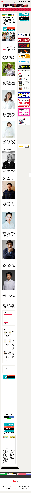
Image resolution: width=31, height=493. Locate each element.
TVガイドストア (19, 486)
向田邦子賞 (11, 2)
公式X (4, 370)
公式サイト (5, 368)
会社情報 (26, 488)
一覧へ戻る (10, 468)
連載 (21, 2)
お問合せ (23, 488)
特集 (19, 2)
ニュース (17, 2)
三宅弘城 (9, 58)
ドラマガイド (14, 2)
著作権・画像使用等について (17, 488)
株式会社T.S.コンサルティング (25, 486)
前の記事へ (4, 468)
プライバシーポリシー (10, 488)
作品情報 (23, 2)
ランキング (26, 2)
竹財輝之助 (5, 47)
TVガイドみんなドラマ (5, 486)
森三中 (11, 46)
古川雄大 (4, 49)
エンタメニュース (5, 14)
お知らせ (6, 488)
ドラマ (3, 15)
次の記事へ (15, 468)
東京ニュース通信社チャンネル (12, 486)
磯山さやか (5, 46)
